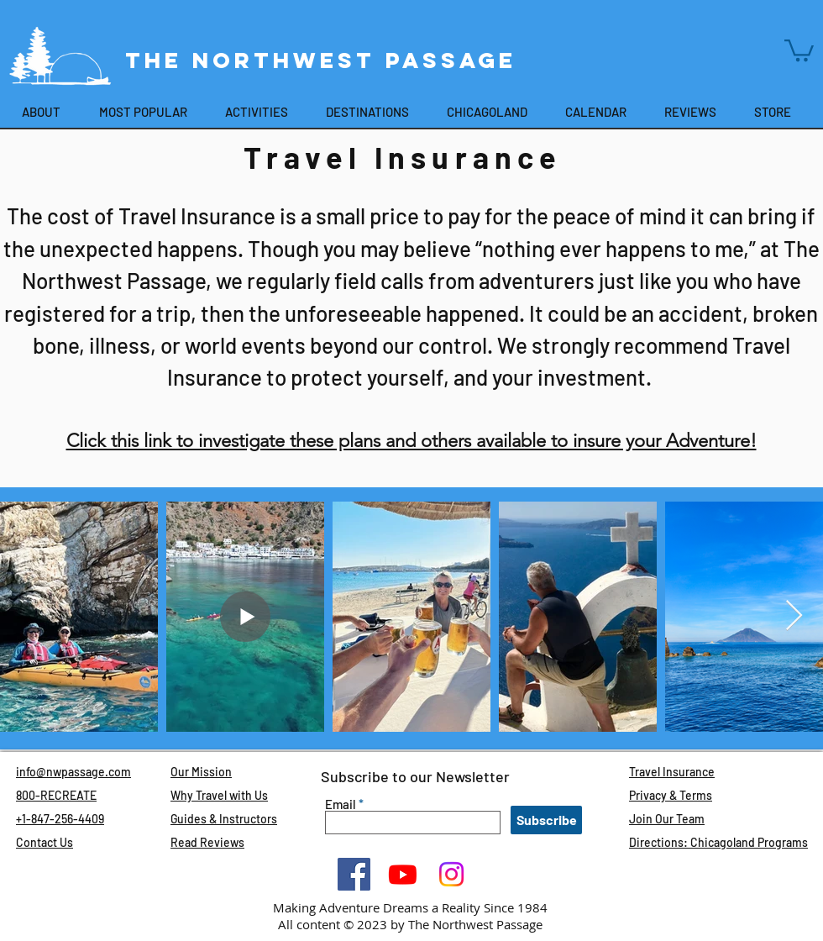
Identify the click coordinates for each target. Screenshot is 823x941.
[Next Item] (794, 616)
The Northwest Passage (326, 60)
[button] (799, 49)
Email (340, 804)
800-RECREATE (56, 795)
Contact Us (44, 842)
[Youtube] (402, 874)
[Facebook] (354, 874)
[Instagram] (451, 874)
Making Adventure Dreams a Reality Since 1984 (410, 907)
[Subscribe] (546, 820)
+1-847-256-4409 (60, 819)
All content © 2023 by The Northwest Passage (410, 924)
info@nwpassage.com (73, 772)
